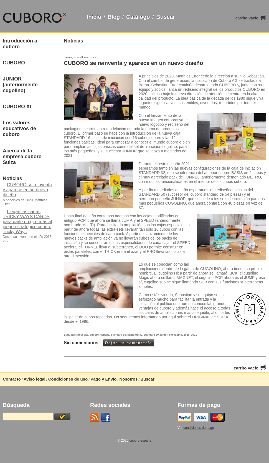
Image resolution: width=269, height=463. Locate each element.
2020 (186, 334)
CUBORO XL (18, 106)
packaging (175, 334)
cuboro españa (140, 440)
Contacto (12, 379)
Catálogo (138, 17)
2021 (194, 334)
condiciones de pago (198, 428)
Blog (114, 17)
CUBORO (14, 63)
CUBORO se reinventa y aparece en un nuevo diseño (133, 63)
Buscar (165, 17)
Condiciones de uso (68, 379)
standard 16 (118, 334)
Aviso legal (34, 379)
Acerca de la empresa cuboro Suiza (22, 156)
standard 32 (134, 334)
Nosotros (128, 379)
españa (105, 334)
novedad (82, 334)
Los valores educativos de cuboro (19, 128)
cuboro (94, 334)
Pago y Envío (103, 379)
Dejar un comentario (128, 343)
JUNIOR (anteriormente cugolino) (20, 84)
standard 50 (151, 334)
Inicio (94, 17)
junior (164, 334)
